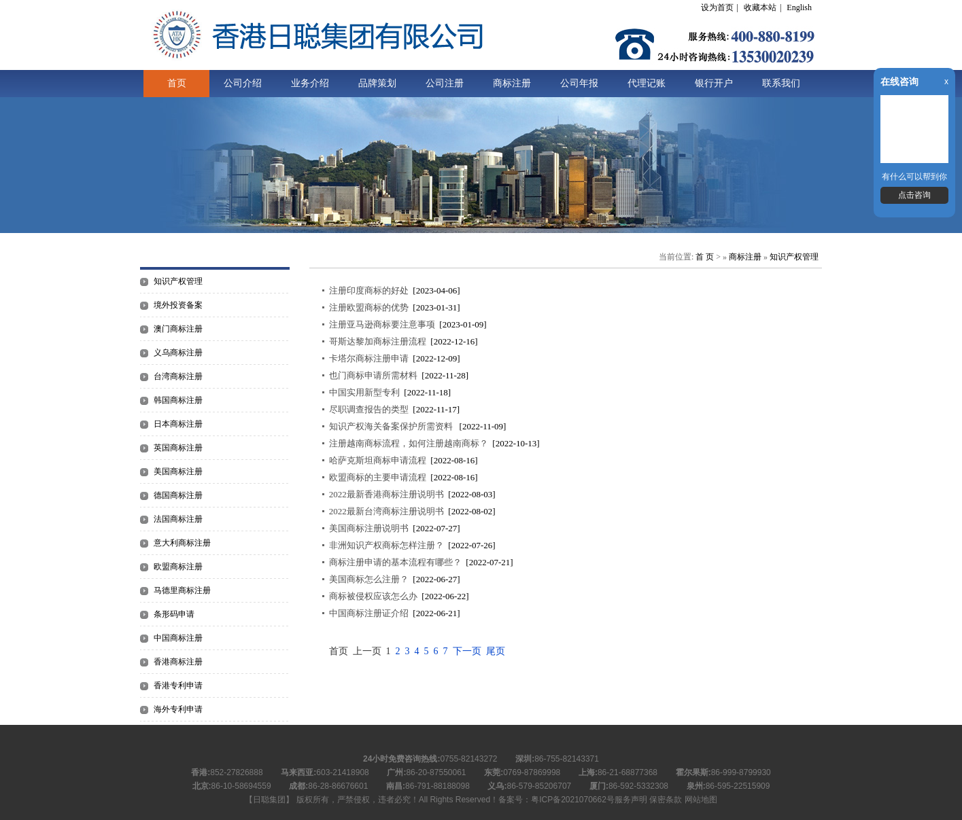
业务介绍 (310, 83)
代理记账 (647, 83)
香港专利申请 (178, 685)
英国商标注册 (178, 447)
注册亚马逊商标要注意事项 (382, 324)
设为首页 (717, 7)
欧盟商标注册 (178, 566)
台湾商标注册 (178, 376)
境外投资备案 (178, 305)
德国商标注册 (178, 495)
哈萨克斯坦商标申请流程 (377, 460)
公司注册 (445, 83)
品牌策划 (377, 83)
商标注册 (512, 83)
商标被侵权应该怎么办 (373, 596)
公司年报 (579, 83)
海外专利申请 (178, 709)
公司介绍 (243, 83)
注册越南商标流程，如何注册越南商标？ (408, 443)
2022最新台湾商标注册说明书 (386, 511)
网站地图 (701, 799)
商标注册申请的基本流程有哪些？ (395, 562)
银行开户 (714, 83)
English (799, 7)
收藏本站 (760, 7)
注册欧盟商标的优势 (369, 307)
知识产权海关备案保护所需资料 (392, 426)
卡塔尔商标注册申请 (369, 358)
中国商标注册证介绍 (369, 613)
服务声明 (631, 799)
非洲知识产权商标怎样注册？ (386, 545)
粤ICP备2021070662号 (573, 799)
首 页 (704, 257)
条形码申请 (174, 614)
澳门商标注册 (178, 329)
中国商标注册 (178, 638)
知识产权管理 (178, 281)
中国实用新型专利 (364, 392)
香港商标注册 (178, 661)
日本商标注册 (178, 424)
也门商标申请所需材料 (373, 375)
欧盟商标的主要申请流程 (377, 477)
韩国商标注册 (178, 400)
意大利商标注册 (182, 543)
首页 (176, 83)
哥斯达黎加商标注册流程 (377, 341)
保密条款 (665, 799)
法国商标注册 (178, 519)
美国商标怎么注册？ (369, 579)
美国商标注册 (178, 471)
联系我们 (781, 83)
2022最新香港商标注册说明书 (386, 494)
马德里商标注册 (182, 590)
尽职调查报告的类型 (369, 409)
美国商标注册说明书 (369, 528)
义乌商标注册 (178, 352)
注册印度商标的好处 (369, 290)
